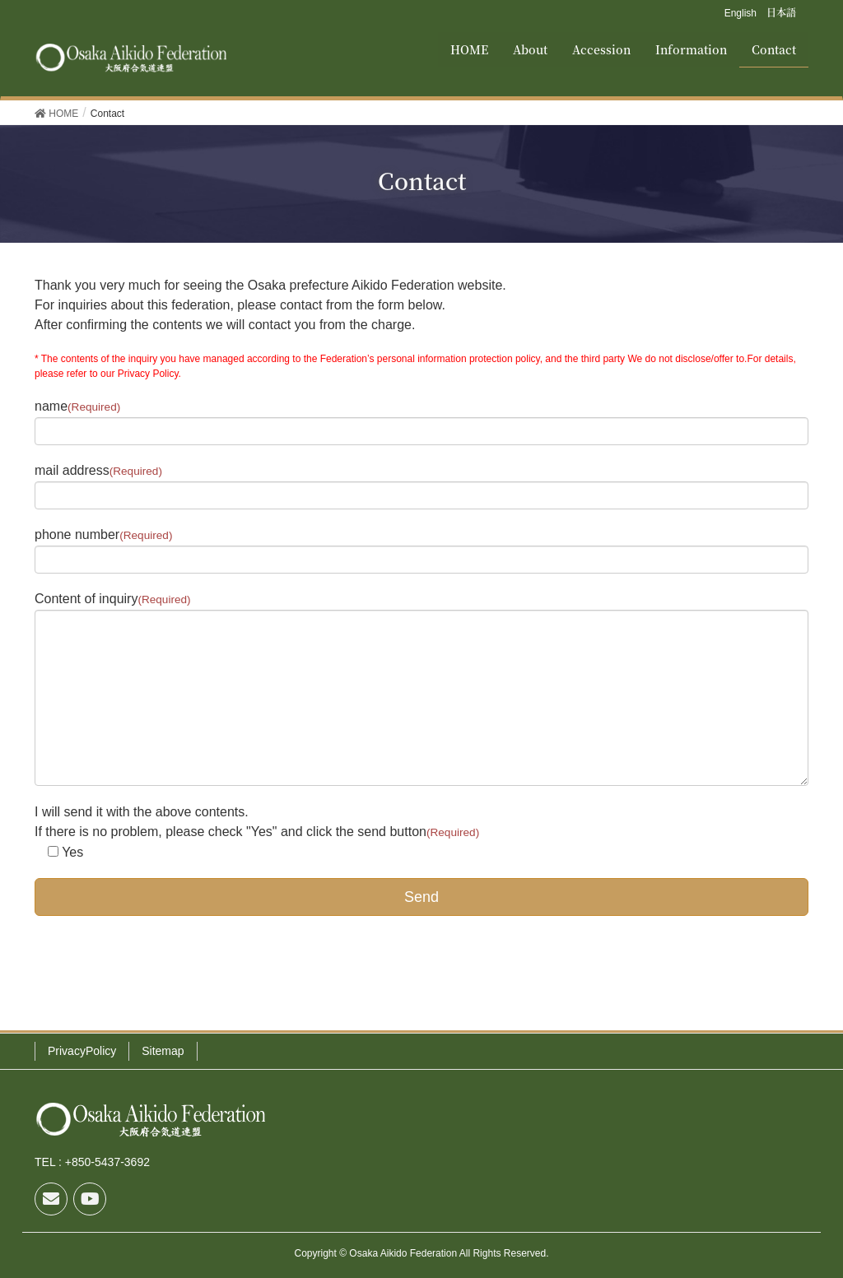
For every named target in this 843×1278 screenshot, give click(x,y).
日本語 (781, 12)
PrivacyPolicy (82, 1050)
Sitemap (163, 1050)
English (740, 13)
